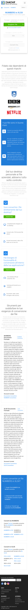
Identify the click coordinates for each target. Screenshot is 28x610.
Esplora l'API (9, 269)
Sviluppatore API (5, 598)
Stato (16, 591)
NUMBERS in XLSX (9, 536)
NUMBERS (13, 7)
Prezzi (2, 593)
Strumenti (3, 600)
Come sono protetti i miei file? (14, 27)
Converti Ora (14, 45)
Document (6, 7)
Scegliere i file (12, 24)
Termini (17, 48)
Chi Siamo (17, 598)
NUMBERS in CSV (8, 530)
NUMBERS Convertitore (20, 337)
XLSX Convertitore (20, 409)
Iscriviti (18, 580)
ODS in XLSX (17, 558)
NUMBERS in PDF (8, 534)
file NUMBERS (9, 525)
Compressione (5, 591)
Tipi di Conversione (6, 590)
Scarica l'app (9, 216)
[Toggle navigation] (25, 2)
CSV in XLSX (7, 556)
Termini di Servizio (20, 601)
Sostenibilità (18, 600)
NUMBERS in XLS (18, 534)
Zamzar (10, 523)
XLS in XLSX (7, 565)
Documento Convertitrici (10, 396)
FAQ (16, 590)
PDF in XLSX (17, 561)
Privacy (17, 603)
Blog (2, 601)
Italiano (23, 7)
